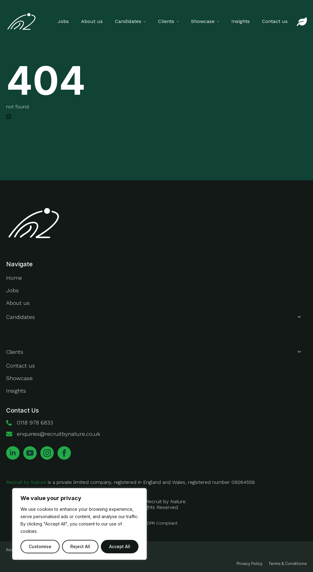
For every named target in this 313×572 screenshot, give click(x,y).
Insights (240, 21)
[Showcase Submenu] (220, 21)
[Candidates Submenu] (146, 21)
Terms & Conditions (288, 564)
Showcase (203, 21)
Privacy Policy (250, 564)
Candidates (128, 21)
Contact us (275, 21)
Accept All (119, 546)
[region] (79, 524)
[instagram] (47, 453)
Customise (40, 546)
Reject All (80, 546)
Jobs (63, 21)
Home (14, 278)
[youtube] (30, 453)
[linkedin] (13, 453)
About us (92, 21)
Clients (166, 21)
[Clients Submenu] (179, 21)
